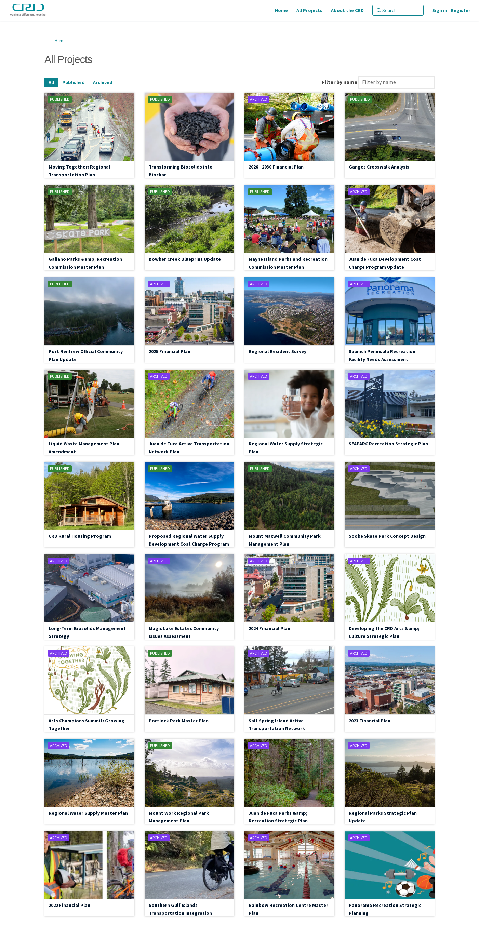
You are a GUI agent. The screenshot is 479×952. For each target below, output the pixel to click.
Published (73, 82)
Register (460, 10)
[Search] (398, 10)
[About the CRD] (347, 10)
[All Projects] (309, 10)
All (51, 82)
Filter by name (339, 82)
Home (60, 40)
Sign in (439, 10)
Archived (102, 82)
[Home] (281, 10)
